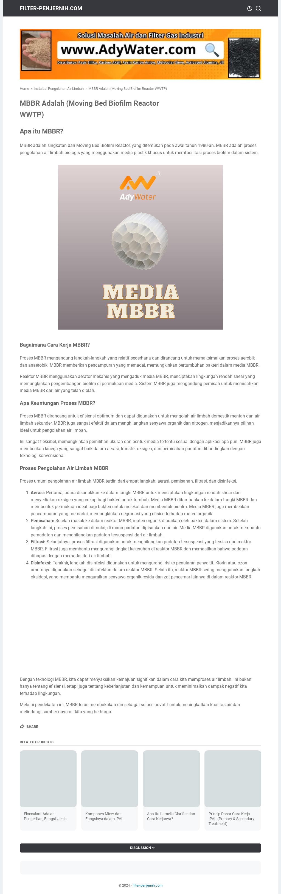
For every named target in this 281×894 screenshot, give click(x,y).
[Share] (29, 726)
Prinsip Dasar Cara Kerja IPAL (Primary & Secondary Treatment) (231, 819)
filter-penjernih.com (51, 8)
